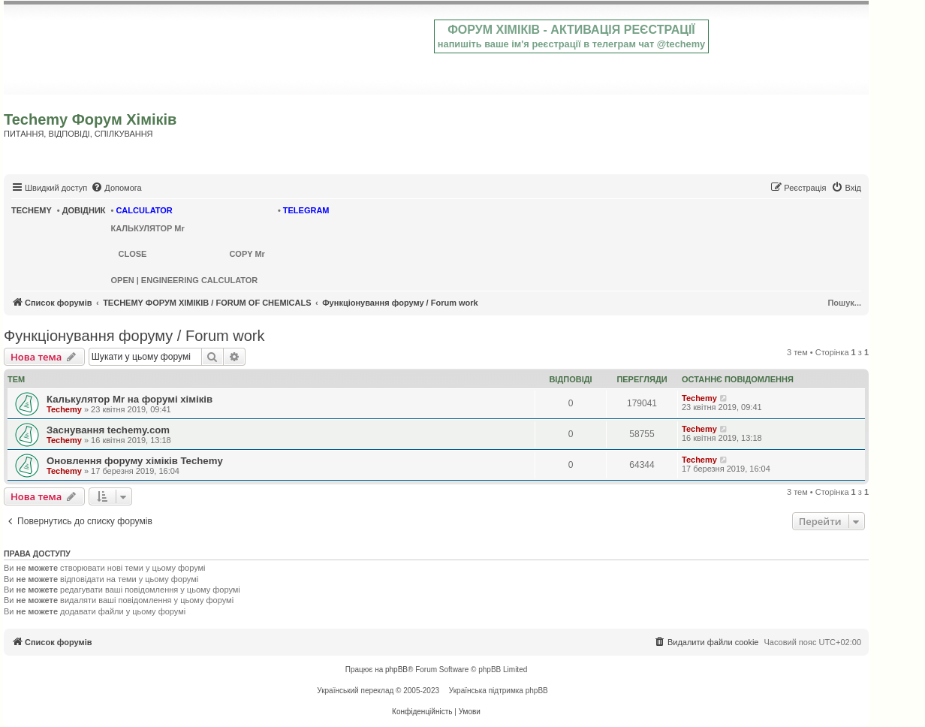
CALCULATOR (144, 210)
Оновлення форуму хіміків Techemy (135, 460)
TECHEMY (31, 210)
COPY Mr (246, 253)
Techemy (64, 409)
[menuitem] (116, 188)
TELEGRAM (306, 210)
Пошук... (844, 302)
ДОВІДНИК (84, 210)
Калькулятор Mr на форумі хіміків (129, 399)
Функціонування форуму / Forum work (134, 335)
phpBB (396, 669)
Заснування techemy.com (108, 430)
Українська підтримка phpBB (498, 690)
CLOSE (133, 253)
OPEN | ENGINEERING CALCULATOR (184, 280)
